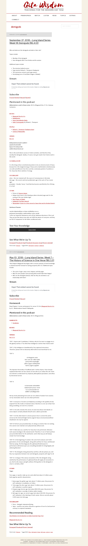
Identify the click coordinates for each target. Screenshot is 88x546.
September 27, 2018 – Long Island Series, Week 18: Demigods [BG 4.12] (30, 41)
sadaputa (41, 245)
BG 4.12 (11, 139)
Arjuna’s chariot (23, 193)
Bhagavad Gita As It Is (19, 116)
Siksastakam (16, 203)
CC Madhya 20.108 (14, 161)
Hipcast (22, 97)
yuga (51, 532)
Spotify (28, 97)
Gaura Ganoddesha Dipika (20, 120)
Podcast (18, 245)
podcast (36, 245)
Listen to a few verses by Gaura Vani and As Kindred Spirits (37, 203)
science (48, 532)
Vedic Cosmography (18, 122)
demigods (31, 245)
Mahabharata (16, 118)
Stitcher (17, 97)
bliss (30, 532)
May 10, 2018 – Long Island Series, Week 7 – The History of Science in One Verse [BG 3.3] (31, 259)
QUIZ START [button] (32, 230)
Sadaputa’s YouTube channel (21, 201)
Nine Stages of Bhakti (19, 199)
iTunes (12, 97)
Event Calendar (47, 243)
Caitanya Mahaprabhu (19, 131)
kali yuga (43, 532)
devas (38, 532)
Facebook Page (21, 243)
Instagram (12, 243)
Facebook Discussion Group (34, 243)
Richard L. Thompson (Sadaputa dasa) (23, 129)
